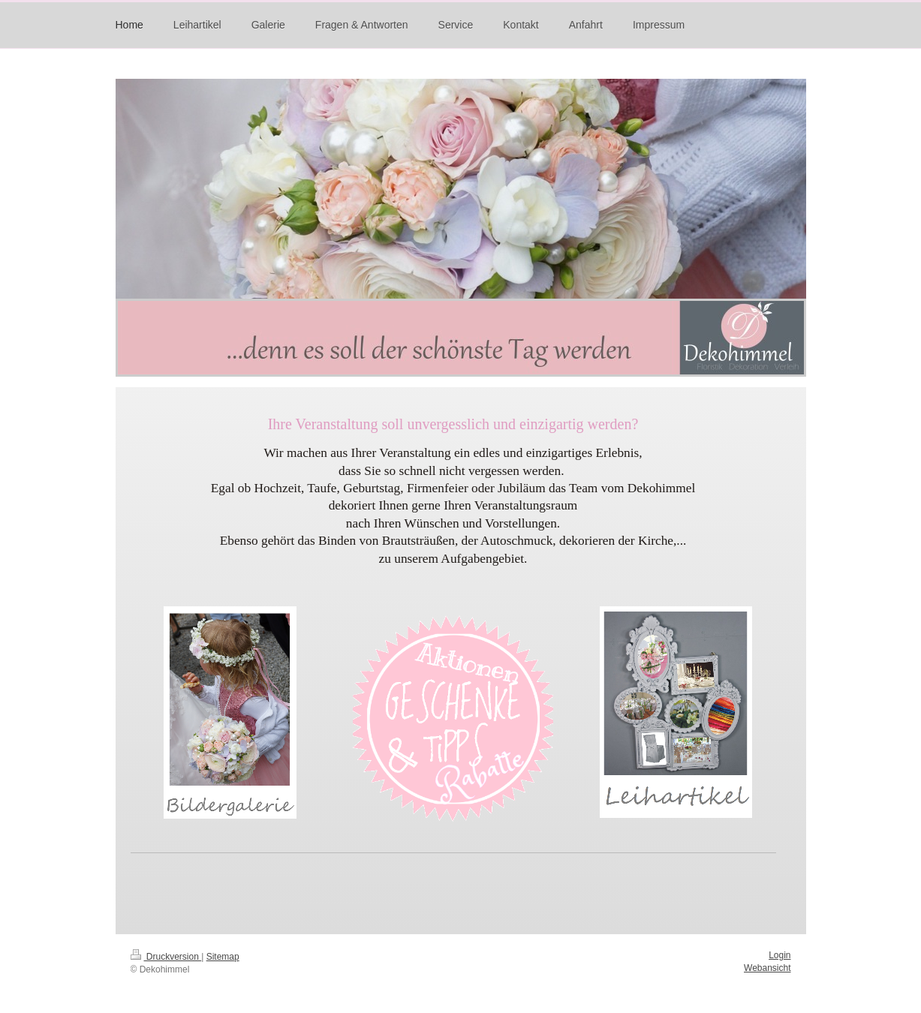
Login (779, 955)
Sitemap (222, 956)
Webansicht (767, 968)
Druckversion (166, 956)
